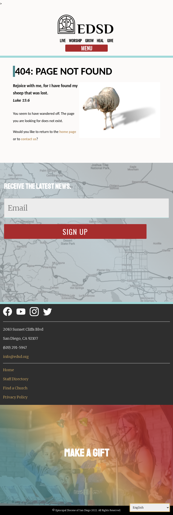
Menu (86, 48)
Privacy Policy (15, 397)
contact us (28, 139)
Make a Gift (86, 453)
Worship (75, 40)
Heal (100, 40)
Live (62, 40)
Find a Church (15, 388)
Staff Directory (15, 379)
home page (67, 132)
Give (110, 40)
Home (8, 370)
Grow (89, 40)
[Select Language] (150, 507)
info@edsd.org (16, 356)
